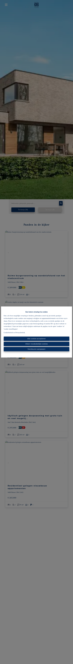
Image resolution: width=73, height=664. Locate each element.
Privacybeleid (20, 333)
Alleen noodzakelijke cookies (36, 344)
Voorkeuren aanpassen (36, 349)
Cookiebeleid (8, 333)
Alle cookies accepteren (36, 339)
